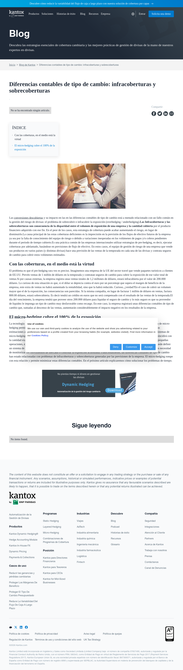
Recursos (116, 538)
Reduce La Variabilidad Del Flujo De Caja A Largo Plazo (23, 605)
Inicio (12, 64)
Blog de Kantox (27, 64)
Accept (148, 347)
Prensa (148, 556)
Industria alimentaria (87, 532)
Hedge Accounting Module (23, 539)
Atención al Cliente (155, 532)
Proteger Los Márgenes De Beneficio (23, 584)
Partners (149, 538)
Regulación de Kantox (21, 639)
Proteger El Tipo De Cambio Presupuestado (21, 593)
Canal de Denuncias (155, 567)
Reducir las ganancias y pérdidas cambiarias (21, 575)
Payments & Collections (21, 557)
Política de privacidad (46, 633)
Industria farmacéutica (89, 550)
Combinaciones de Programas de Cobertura (56, 540)
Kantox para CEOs (53, 573)
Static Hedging (51, 520)
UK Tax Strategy (92, 639)
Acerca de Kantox (154, 544)
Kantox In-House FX (19, 545)
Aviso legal (89, 633)
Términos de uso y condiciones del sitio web (58, 639)
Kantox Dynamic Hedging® (23, 533)
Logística (82, 556)
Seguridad (150, 520)
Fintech (81, 562)
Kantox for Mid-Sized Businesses (54, 580)
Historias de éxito (66, 13)
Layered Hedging (52, 526)
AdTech (81, 526)
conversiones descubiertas (28, 217)
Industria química (86, 538)
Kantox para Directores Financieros (55, 559)
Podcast (115, 526)
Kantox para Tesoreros (55, 567)
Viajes (80, 520)
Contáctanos (151, 562)
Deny (116, 347)
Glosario (115, 544)
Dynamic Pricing (18, 551)
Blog (82, 13)
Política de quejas (112, 633)
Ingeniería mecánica (87, 544)
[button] (33, 14)
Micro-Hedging (51, 532)
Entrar (142, 13)
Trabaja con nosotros (156, 550)
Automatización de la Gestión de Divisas (20, 516)
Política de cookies (19, 633)
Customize (131, 347)
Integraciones (152, 526)
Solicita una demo (161, 13)
